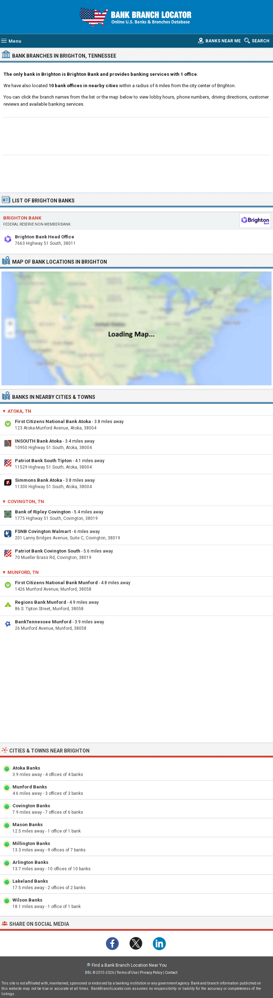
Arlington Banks (30, 862)
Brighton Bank (22, 218)
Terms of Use (127, 973)
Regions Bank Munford (40, 602)
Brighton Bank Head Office (44, 236)
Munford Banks (29, 787)
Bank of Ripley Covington (43, 511)
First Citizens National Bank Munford (56, 582)
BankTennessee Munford (43, 621)
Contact (171, 973)
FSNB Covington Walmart (43, 531)
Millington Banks (31, 843)
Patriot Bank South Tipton (43, 460)
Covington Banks (31, 805)
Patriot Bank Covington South (47, 551)
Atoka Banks (26, 768)
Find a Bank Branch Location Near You (129, 965)
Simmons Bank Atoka (38, 480)
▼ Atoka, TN (16, 411)
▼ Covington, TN (23, 501)
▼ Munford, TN (20, 572)
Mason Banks (27, 824)
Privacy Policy (151, 973)
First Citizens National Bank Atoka (53, 421)
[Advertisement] (137, 135)
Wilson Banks (27, 900)
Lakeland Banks (30, 881)
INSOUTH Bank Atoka (38, 441)
